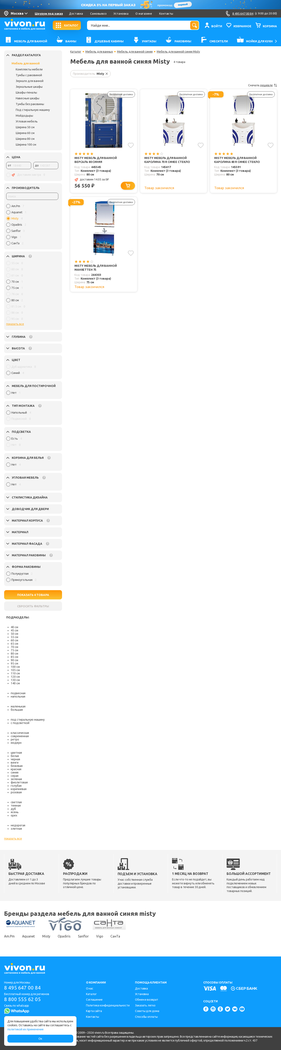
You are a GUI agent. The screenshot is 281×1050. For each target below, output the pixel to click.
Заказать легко (145, 1005)
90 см (14, 660)
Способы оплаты (146, 1016)
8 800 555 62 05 (22, 999)
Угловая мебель (27, 121)
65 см (14, 643)
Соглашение (94, 999)
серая (14, 775)
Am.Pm (9, 936)
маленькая (18, 706)
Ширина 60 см (25, 133)
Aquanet (28, 936)
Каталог (75, 51)
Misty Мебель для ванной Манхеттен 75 (95, 267)
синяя (14, 772)
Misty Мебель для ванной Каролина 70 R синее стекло (167, 160)
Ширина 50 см (25, 127)
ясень (15, 812)
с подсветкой (20, 723)
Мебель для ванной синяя (135, 51)
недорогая (18, 825)
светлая (16, 802)
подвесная (18, 693)
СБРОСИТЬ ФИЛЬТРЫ (33, 606)
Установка (121, 13)
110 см (15, 673)
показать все (15, 324)
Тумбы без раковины (30, 104)
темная (16, 805)
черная (15, 759)
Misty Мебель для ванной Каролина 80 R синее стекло (237, 160)
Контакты (166, 13)
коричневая (18, 789)
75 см (14, 650)
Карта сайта (94, 1011)
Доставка (76, 13)
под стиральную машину (28, 719)
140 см (15, 683)
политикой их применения (25, 1029)
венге (15, 762)
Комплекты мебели (29, 69)
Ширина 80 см (25, 138)
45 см (14, 630)
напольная (18, 696)
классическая (20, 732)
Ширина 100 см (26, 144)
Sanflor (83, 936)
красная (16, 769)
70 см (14, 647)
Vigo (99, 936)
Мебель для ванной (26, 63)
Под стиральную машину (33, 110)
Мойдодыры (24, 115)
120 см (15, 676)
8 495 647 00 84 (22, 988)
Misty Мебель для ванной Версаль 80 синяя (95, 160)
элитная (16, 828)
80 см (14, 653)
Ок (40, 1038)
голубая (16, 785)
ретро (15, 739)
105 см (15, 670)
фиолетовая (19, 782)
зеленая (16, 779)
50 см (14, 633)
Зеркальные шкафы (29, 86)
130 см (15, 680)
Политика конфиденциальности (108, 1005)
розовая (16, 792)
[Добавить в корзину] (128, 186)
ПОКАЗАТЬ (33, 595)
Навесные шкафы (27, 98)
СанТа (115, 936)
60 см (14, 640)
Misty (46, 936)
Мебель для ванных (99, 51)
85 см (14, 656)
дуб (13, 808)
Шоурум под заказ (49, 13)
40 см (14, 627)
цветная (16, 752)
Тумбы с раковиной (29, 75)
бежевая (17, 766)
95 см (14, 663)
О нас (89, 988)
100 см (15, 666)
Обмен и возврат (146, 999)
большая (17, 709)
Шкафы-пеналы (26, 92)
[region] (32, 225)
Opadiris (64, 936)
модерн (16, 742)
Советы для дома (147, 1011)
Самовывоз (98, 13)
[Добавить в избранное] (131, 145)
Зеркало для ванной (29, 81)
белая (15, 756)
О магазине (143, 13)
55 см (14, 637)
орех (14, 815)
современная (20, 736)
